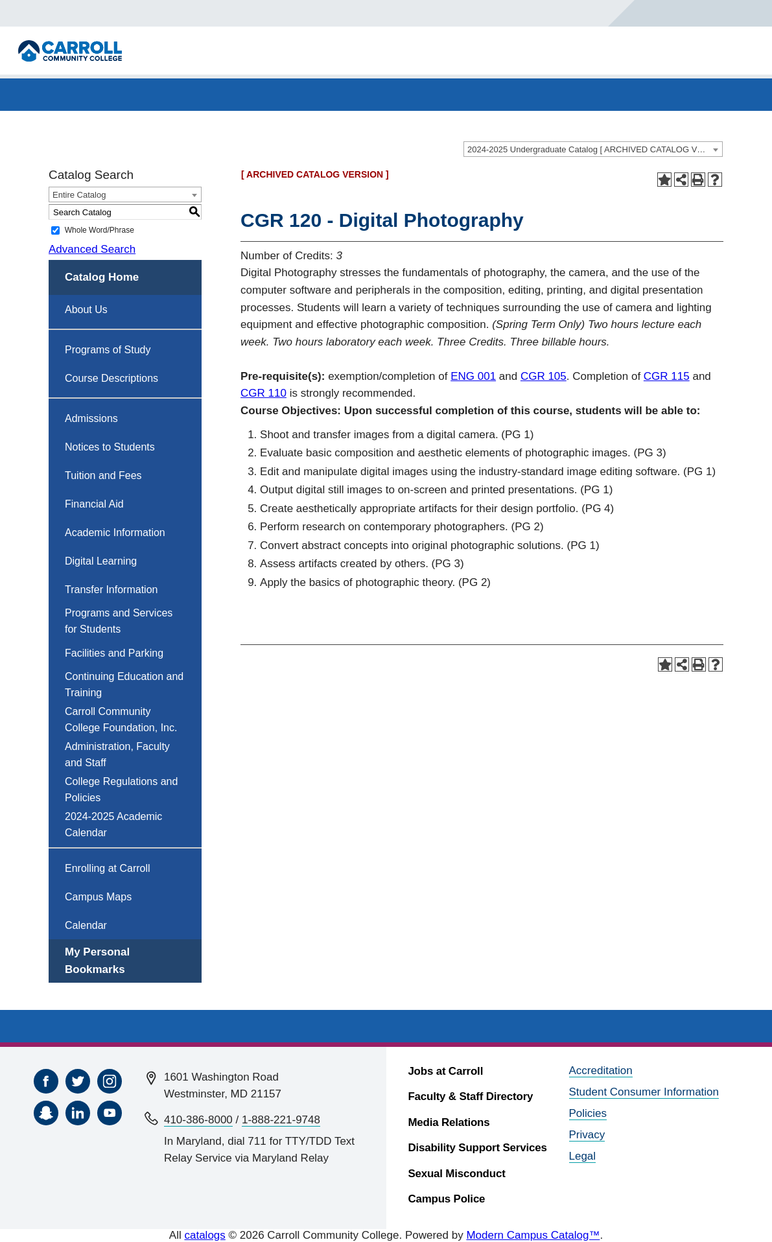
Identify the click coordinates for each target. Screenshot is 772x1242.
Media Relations (448, 1122)
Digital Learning (101, 561)
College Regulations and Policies (121, 789)
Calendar (86, 925)
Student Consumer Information (644, 1092)
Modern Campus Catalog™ (533, 1235)
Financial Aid (94, 504)
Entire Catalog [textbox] (79, 195)
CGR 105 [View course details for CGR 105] (544, 376)
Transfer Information (111, 589)
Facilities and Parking (114, 653)
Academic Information (115, 532)
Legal (582, 1156)
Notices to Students (110, 446)
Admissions (91, 418)
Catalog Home (102, 277)
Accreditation (601, 1070)
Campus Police (446, 1199)
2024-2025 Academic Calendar (113, 824)
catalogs (204, 1235)
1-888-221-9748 (281, 1120)
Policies (588, 1113)
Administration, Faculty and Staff (117, 754)
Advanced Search (92, 249)
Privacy (587, 1135)
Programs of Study (108, 349)
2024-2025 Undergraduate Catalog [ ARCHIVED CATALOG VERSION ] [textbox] (594, 149)
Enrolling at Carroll (107, 868)
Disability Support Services (477, 1148)
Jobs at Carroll (445, 1071)
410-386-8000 (198, 1120)
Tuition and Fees (103, 475)
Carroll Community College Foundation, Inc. (121, 719)
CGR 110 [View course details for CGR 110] (263, 393)
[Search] (662, 13)
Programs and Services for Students (118, 621)
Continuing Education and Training (124, 684)
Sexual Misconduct (456, 1173)
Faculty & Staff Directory (470, 1096)
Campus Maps (98, 896)
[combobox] (593, 149)
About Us (86, 309)
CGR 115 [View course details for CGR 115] (667, 376)
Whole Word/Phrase (99, 230)
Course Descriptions (111, 378)
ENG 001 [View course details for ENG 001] (473, 376)
